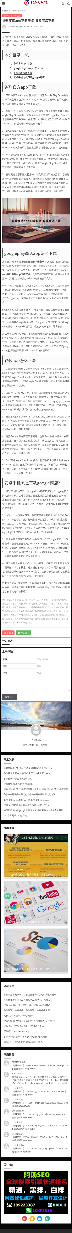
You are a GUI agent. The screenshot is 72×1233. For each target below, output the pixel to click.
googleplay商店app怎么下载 (29, 68)
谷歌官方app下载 (23, 63)
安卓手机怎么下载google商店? (29, 77)
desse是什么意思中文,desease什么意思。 (24, 1041)
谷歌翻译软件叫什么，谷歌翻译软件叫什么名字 (27, 1010)
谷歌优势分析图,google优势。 (18, 778)
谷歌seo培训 (16, 10)
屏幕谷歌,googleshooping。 (18, 1031)
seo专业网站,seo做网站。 (16, 815)
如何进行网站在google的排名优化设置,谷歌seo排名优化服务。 (34, 810)
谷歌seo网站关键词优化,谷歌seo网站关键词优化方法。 (31, 794)
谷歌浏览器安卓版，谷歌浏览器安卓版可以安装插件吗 (30, 994)
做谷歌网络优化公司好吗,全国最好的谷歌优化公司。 (29, 768)
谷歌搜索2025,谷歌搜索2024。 (19, 783)
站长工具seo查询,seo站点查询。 (20, 1015)
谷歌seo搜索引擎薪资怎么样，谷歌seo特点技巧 (27, 1005)
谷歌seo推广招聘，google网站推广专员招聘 (25, 1036)
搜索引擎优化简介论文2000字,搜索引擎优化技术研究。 (31, 1020)
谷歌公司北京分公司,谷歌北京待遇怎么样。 (25, 1026)
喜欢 (8, 632)
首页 (6, 10)
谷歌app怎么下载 (23, 72)
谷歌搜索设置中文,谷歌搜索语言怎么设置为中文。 (28, 773)
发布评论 (23, 632)
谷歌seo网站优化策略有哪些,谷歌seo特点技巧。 (27, 804)
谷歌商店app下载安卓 (12, 15)
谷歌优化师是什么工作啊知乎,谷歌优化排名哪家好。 (29, 999)
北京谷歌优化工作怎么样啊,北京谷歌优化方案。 (27, 799)
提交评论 (9, 697)
